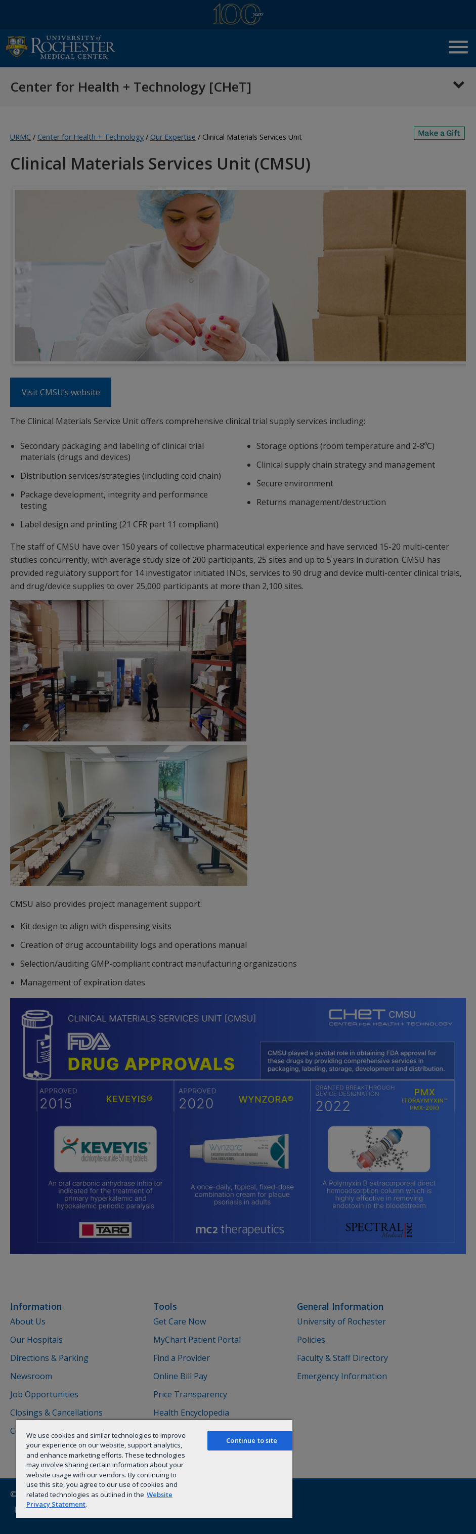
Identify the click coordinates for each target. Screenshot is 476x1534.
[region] (154, 1468)
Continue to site (251, 1440)
